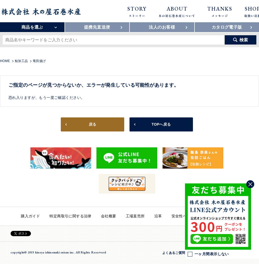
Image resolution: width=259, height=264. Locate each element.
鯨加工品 (21, 61)
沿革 (158, 216)
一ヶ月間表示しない (208, 254)
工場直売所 (135, 216)
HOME (5, 61)
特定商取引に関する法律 (70, 216)
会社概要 (108, 216)
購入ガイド (30, 216)
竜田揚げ (39, 61)
